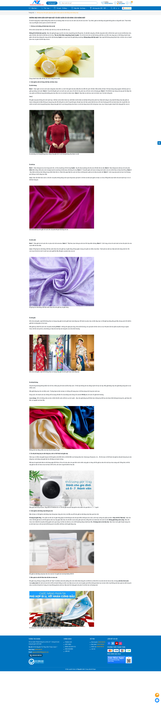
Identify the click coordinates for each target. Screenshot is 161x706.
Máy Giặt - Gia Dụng (79, 8)
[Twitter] (112, 643)
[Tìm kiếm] (60, 3)
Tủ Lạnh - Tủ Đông (61, 8)
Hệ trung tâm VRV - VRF (98, 8)
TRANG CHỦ (68, 642)
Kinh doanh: (98, 642)
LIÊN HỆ (67, 651)
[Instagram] (120, 643)
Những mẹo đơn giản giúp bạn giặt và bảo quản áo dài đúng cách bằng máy (57, 18)
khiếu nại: (97, 646)
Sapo (94, 669)
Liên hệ (93, 649)
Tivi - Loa (46, 8)
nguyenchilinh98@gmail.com (40, 652)
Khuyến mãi (126, 8)
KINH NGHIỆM (69, 649)
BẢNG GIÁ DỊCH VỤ (70, 646)
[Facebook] (109, 643)
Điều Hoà (33, 8)
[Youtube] (116, 643)
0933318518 (108, 3)
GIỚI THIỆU (68, 644)
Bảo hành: (97, 644)
